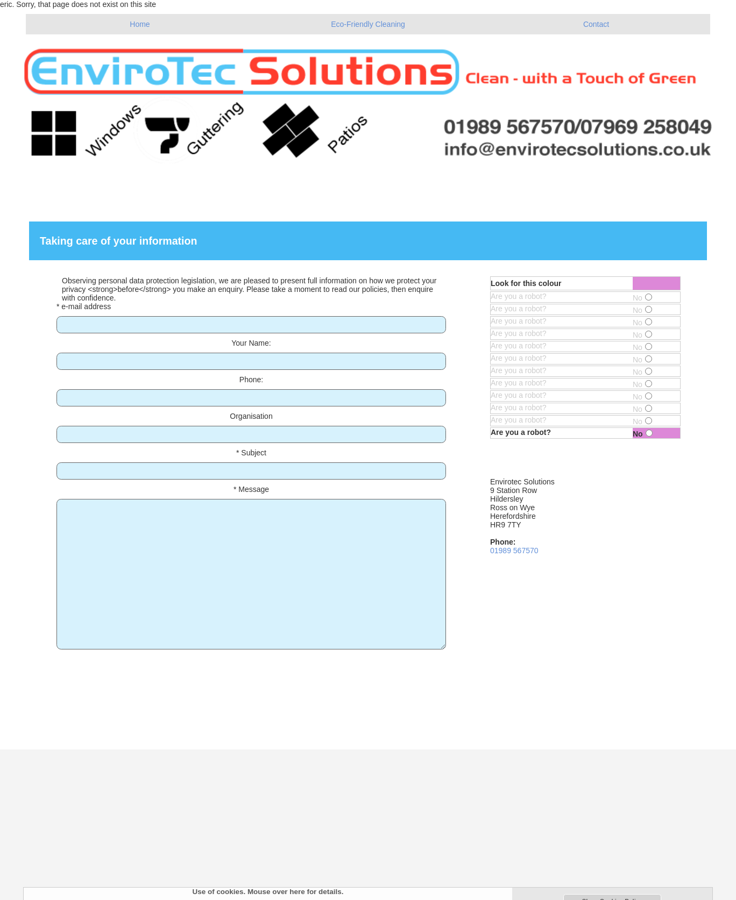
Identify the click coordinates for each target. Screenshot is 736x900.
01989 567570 (514, 550)
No (642, 298)
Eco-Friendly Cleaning (368, 24)
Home (140, 24)
